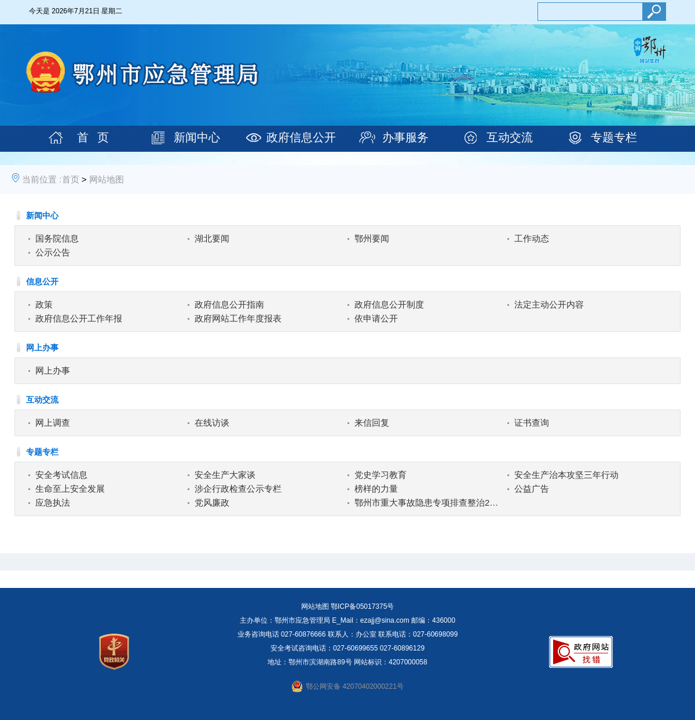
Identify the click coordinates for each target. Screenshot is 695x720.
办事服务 (405, 137)
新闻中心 (197, 137)
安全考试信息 (61, 475)
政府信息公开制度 (389, 304)
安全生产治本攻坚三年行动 (566, 475)
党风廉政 (212, 502)
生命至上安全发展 (70, 489)
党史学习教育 (380, 475)
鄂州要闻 (371, 238)
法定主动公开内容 (549, 304)
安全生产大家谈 (225, 475)
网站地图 (106, 179)
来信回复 (371, 422)
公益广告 (531, 489)
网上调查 (52, 422)
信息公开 (42, 281)
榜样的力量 (376, 489)
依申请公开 (376, 318)
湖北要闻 (212, 238)
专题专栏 (614, 137)
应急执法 (52, 502)
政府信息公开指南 (229, 304)
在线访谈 (212, 422)
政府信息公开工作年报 (78, 318)
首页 (70, 179)
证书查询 (531, 422)
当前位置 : (41, 179)
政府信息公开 (301, 137)
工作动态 (531, 238)
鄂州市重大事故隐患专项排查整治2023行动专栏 (427, 502)
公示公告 (52, 252)
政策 (44, 304)
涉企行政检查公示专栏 (238, 489)
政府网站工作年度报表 (238, 318)
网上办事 (42, 347)
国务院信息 (57, 238)
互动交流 (510, 137)
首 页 (93, 137)
